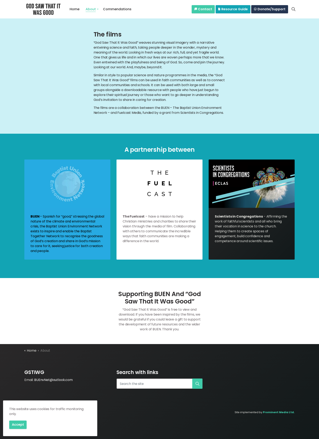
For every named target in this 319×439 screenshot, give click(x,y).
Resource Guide (233, 9)
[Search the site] (159, 384)
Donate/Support (269, 9)
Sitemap (62, 412)
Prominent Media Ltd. (279, 412)
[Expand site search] (293, 9)
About (91, 9)
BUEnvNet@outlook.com (53, 379)
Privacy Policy (45, 412)
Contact (203, 9)
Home (74, 9)
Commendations (117, 9)
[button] (197, 384)
